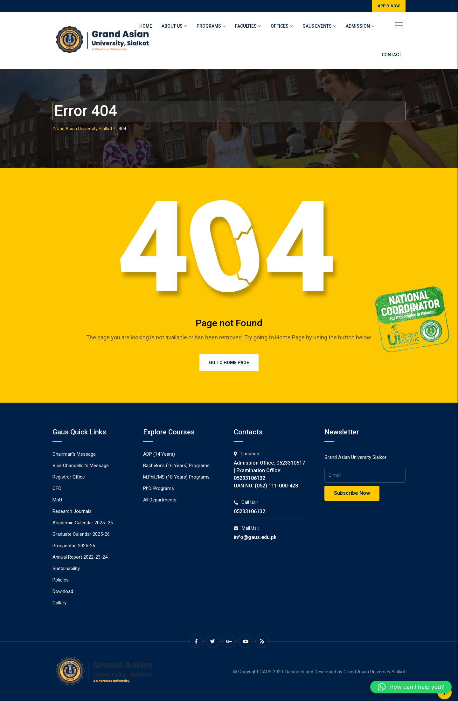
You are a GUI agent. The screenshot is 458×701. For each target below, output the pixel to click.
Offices (279, 26)
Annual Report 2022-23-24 (80, 557)
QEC (56, 488)
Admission (358, 26)
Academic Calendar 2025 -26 (82, 523)
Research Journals (72, 511)
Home (145, 26)
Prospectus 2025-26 (73, 545)
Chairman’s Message (74, 454)
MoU (57, 500)
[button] (411, 687)
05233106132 (249, 511)
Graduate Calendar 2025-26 (81, 534)
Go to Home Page (229, 362)
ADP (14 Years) (159, 454)
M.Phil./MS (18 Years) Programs (176, 477)
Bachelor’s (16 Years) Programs (176, 465)
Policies (60, 580)
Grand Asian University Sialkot (375, 672)
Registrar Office (68, 477)
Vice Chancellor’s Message (80, 465)
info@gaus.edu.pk (255, 537)
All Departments (160, 500)
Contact (391, 54)
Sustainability (66, 568)
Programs (209, 26)
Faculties (246, 26)
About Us (172, 26)
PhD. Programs (158, 488)
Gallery (59, 603)
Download (62, 591)
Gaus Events (317, 26)
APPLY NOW (389, 6)
